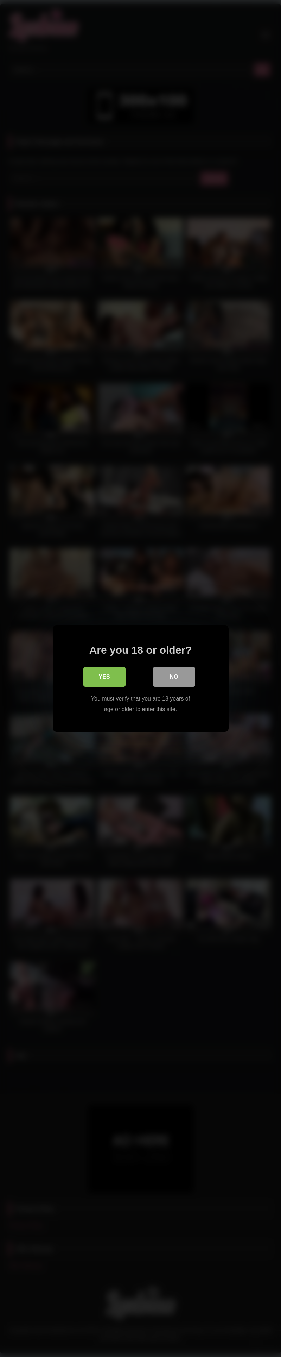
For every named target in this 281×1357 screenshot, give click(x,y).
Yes (104, 677)
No (174, 677)
